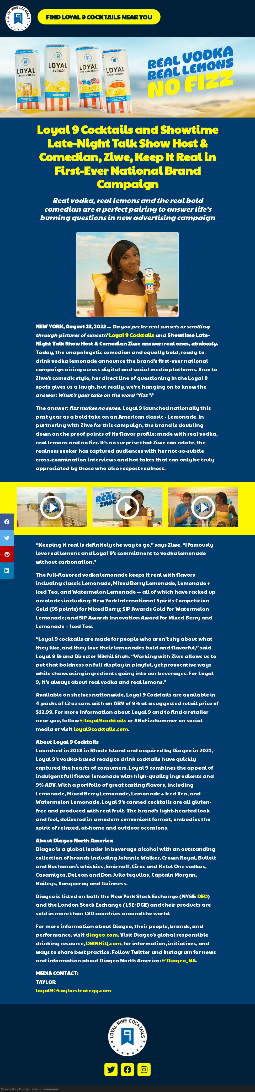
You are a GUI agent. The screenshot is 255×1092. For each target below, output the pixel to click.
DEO (202, 896)
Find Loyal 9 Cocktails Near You (99, 16)
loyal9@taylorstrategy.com (73, 990)
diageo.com (102, 934)
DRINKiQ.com (103, 943)
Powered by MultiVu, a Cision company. (30, 1089)
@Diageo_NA (179, 960)
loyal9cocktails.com (101, 729)
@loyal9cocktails (103, 720)
